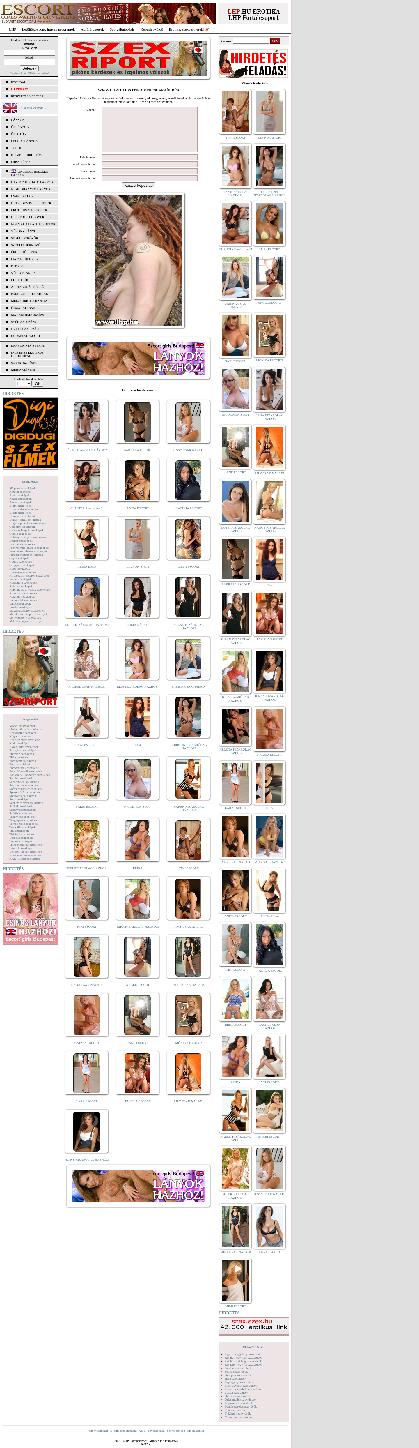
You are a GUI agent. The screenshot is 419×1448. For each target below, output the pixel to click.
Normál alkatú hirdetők (33, 224)
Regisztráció (18, 73)
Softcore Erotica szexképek (26, 788)
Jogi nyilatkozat (98, 1430)
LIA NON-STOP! (137, 575)
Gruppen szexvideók (238, 1375)
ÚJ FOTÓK (18, 133)
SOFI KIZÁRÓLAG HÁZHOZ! (86, 877)
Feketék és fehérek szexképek (28, 551)
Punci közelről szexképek (25, 771)
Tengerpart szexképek (23, 820)
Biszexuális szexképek (23, 509)
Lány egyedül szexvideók (241, 1385)
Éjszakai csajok (25, 308)
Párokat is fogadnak (29, 294)
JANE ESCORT (137, 1051)
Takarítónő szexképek (23, 816)
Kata (138, 753)
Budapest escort (25, 336)
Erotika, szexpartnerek (186, 29)
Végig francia (23, 273)
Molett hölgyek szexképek (26, 729)
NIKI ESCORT (87, 935)
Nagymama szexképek (23, 732)
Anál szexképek (19, 495)
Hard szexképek (19, 568)
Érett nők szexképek (22, 544)
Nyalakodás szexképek (24, 746)
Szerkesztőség (176, 1430)
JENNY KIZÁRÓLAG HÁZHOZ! (87, 1168)
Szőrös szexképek (20, 813)
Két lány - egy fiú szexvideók (243, 1364)
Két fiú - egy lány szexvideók (243, 1357)
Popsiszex (19, 266)
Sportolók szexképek (22, 795)
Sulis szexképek (19, 799)
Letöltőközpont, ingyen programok (48, 29)
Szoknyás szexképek (22, 809)
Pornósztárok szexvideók (241, 1406)
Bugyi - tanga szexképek (25, 519)
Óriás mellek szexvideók (240, 1399)
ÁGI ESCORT (87, 753)
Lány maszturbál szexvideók (243, 1389)
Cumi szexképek (20, 533)
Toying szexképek (21, 841)
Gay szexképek (19, 558)
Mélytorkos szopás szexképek (28, 614)
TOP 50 (16, 147)
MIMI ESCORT (235, 1306)
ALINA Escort (86, 575)
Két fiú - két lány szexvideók (243, 1361)
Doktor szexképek (21, 540)
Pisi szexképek (18, 757)
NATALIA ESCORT (188, 517)
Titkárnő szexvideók (238, 1413)
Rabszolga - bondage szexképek (29, 774)
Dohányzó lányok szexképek (27, 537)
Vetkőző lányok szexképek (26, 851)
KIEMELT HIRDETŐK (26, 154)
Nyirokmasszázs (25, 329)
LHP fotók (20, 280)
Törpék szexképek (21, 837)
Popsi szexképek (20, 764)
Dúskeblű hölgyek (28, 217)
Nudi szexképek (19, 743)
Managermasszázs (27, 315)
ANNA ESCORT (269, 1252)
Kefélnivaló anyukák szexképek (29, 589)
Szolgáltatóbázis (122, 29)
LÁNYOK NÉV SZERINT (28, 345)
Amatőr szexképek (21, 491)
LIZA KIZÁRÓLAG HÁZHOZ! (138, 695)
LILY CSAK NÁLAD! (188, 1110)
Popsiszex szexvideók (239, 1403)
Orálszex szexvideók (238, 1396)
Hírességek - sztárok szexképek (29, 575)
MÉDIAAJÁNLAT (23, 370)
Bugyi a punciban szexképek (27, 523)
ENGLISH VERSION (32, 108)
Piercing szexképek (21, 753)
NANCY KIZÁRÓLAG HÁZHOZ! (269, 529)
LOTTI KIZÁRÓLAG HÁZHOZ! (87, 633)
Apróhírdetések (92, 29)
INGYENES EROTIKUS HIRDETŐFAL (27, 354)
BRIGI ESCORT (235, 1024)
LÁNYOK (17, 119)
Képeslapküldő (152, 29)
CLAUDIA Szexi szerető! (87, 517)
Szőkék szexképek (21, 806)
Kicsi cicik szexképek (23, 593)
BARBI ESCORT (87, 815)
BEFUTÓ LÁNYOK (24, 140)
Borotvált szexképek (22, 516)
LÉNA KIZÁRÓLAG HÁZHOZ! (86, 458)
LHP (12, 29)
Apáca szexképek (20, 498)
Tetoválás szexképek (22, 827)
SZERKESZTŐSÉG (24, 363)
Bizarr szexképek (20, 512)
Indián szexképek (20, 579)
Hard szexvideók (235, 1378)
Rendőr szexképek (21, 778)
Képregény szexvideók (239, 1382)
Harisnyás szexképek (22, 572)
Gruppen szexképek (22, 565)
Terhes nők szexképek (23, 823)
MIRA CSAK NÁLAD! (188, 993)
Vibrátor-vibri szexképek (25, 855)
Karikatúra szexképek (23, 582)
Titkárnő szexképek (21, 834)
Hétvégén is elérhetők (31, 203)
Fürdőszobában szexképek (26, 554)
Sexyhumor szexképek (23, 785)
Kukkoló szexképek (22, 596)
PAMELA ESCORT (138, 1110)
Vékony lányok (25, 231)
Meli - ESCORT (269, 249)
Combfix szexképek (22, 526)
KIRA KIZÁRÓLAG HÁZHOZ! (138, 935)
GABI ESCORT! (235, 361)
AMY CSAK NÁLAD (188, 935)
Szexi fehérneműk (27, 245)
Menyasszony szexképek (25, 617)
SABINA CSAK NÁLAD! (189, 695)
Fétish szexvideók (236, 1371)
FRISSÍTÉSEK (21, 161)
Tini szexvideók (235, 1410)
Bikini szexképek (20, 505)
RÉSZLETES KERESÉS (27, 96)
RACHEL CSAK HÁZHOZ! (86, 695)
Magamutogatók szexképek (27, 610)
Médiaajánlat (195, 1430)
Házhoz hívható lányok (32, 182)
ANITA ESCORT (138, 517)
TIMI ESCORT (188, 877)
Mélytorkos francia (29, 301)
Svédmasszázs (23, 322)
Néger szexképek (20, 736)
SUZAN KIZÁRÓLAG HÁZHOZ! (189, 635)
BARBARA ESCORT (138, 458)
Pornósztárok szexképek (24, 767)
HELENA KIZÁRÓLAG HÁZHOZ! (235, 751)
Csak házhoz (22, 196)
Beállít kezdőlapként (123, 1430)
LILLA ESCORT (189, 575)
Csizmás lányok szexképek (26, 530)
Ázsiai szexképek (20, 502)
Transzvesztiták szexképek (26, 844)
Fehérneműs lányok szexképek (29, 547)
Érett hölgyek (24, 252)
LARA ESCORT (87, 1110)
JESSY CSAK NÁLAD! (189, 458)
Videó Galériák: (253, 1347)
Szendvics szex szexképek (26, 802)
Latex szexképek (20, 603)
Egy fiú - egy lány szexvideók (244, 1354)
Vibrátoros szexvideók (239, 1417)
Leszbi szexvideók (236, 1392)
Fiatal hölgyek (24, 259)
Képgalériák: (31, 481)
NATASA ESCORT (86, 1051)
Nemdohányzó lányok (31, 189)
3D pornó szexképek (22, 488)
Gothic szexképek (20, 561)
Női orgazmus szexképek (25, 739)
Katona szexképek (21, 586)
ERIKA (138, 877)
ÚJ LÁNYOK (20, 126)
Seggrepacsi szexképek (24, 781)
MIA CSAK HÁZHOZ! (269, 862)
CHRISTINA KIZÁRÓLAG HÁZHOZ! (189, 755)
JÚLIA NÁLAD (137, 633)
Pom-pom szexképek (22, 760)
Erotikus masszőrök (29, 210)
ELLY (270, 808)
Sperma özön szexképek (24, 792)
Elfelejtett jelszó (38, 73)
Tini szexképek (19, 830)
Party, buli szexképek (23, 750)
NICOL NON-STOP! (138, 815)
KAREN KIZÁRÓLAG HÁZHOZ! (188, 816)
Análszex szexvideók (238, 1368)
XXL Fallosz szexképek (24, 858)
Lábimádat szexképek (23, 600)
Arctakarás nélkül (28, 287)
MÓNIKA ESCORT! (188, 1051)
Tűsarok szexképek (21, 848)
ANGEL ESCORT (138, 993)
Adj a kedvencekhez (152, 1430)
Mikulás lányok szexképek (26, 621)
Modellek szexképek (22, 725)
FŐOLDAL (18, 82)
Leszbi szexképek (20, 607)
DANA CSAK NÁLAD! (86, 993)
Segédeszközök (24, 238)
